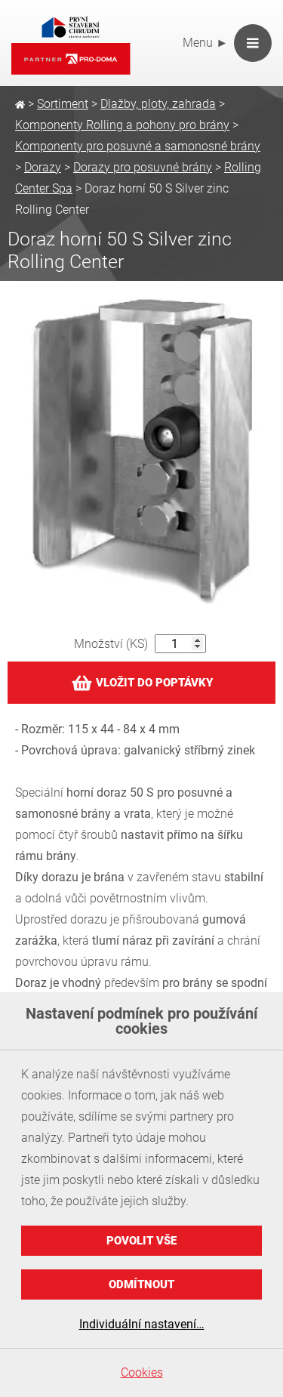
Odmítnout (141, 1284)
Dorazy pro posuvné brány (142, 167)
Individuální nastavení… (142, 1324)
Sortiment (62, 104)
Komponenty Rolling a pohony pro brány (122, 125)
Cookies (142, 1372)
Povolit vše (141, 1240)
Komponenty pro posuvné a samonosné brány (137, 146)
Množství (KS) (111, 644)
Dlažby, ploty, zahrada (158, 104)
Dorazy (42, 167)
